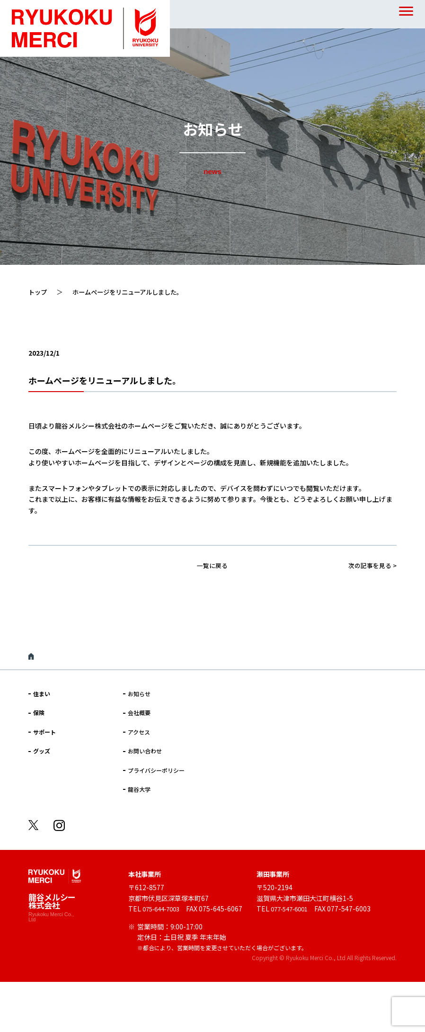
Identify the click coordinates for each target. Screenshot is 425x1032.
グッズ (41, 751)
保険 (38, 712)
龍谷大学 (139, 789)
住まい (41, 694)
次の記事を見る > (371, 565)
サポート (44, 732)
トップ (38, 292)
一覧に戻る (212, 565)
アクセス (139, 732)
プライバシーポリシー (156, 770)
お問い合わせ (145, 751)
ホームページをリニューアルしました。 (133, 292)
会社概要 (139, 712)
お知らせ (139, 694)
